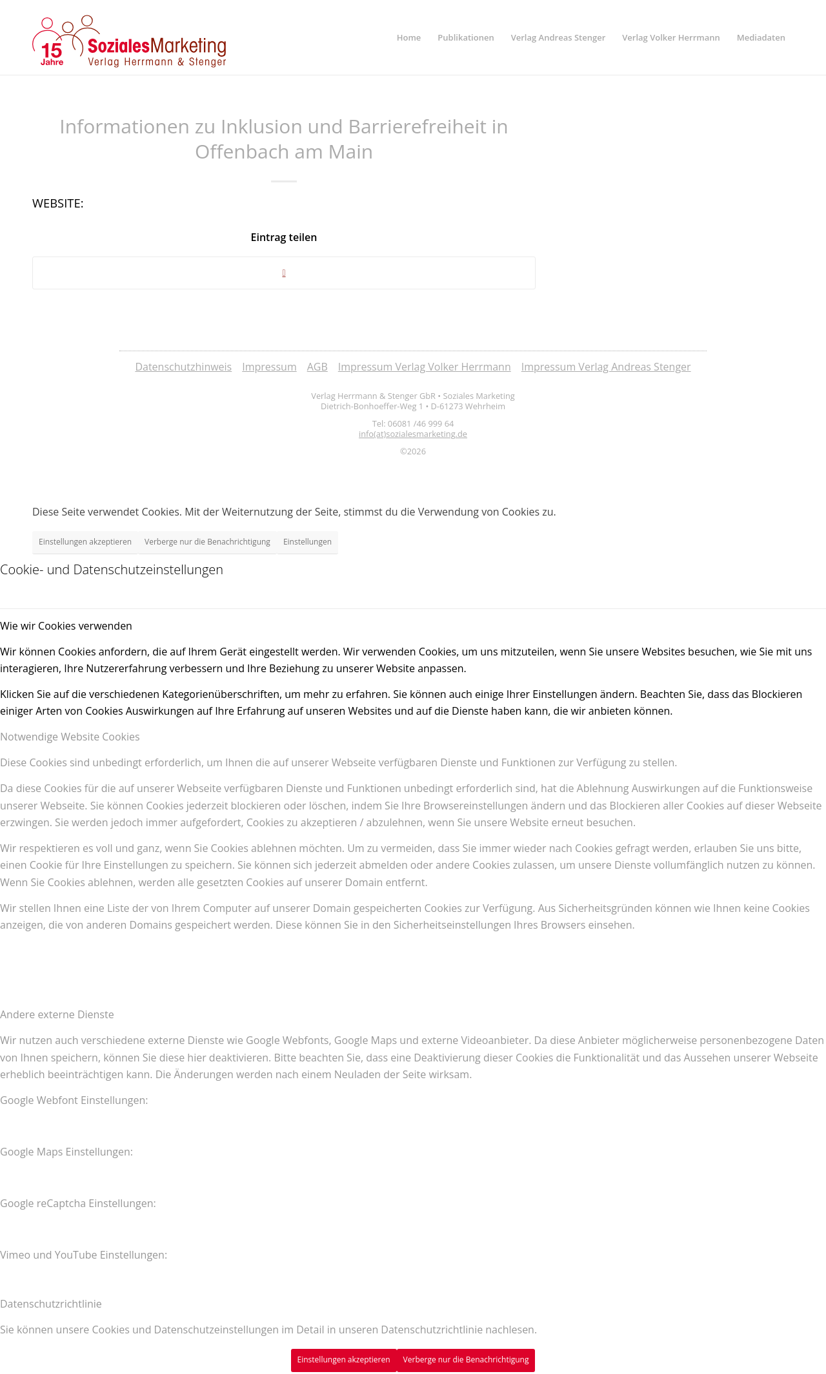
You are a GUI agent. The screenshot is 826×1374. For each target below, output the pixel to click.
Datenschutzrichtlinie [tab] (51, 1304)
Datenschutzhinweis (183, 367)
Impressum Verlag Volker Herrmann (424, 367)
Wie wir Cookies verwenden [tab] (66, 626)
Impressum (269, 367)
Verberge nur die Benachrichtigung (207, 541)
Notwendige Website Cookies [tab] (70, 737)
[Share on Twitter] (284, 273)
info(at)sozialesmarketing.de (413, 434)
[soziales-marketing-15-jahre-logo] (129, 41)
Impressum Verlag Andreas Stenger (606, 367)
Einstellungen (307, 541)
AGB (317, 367)
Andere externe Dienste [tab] (57, 1014)
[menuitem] (409, 37)
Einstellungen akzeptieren (85, 541)
